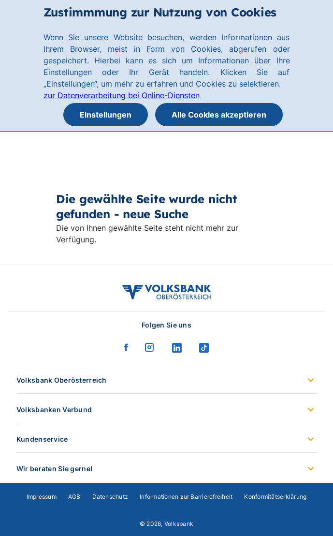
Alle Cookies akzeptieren (219, 114)
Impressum (42, 496)
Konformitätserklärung (275, 496)
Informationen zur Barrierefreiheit (186, 496)
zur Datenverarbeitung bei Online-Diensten (121, 95)
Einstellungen (105, 114)
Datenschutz (110, 496)
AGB (74, 496)
